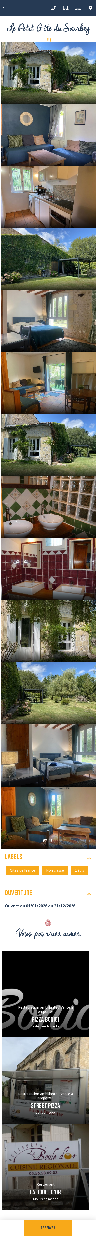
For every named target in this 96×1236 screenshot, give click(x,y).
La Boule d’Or (45, 1192)
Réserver (48, 1228)
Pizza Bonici (45, 1020)
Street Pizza (45, 1106)
